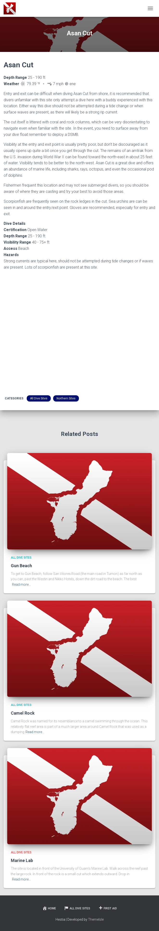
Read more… (21, 584)
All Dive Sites (38, 398)
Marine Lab (22, 860)
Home (49, 908)
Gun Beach (21, 565)
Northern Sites (66, 398)
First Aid (107, 908)
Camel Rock (23, 713)
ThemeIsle (96, 919)
